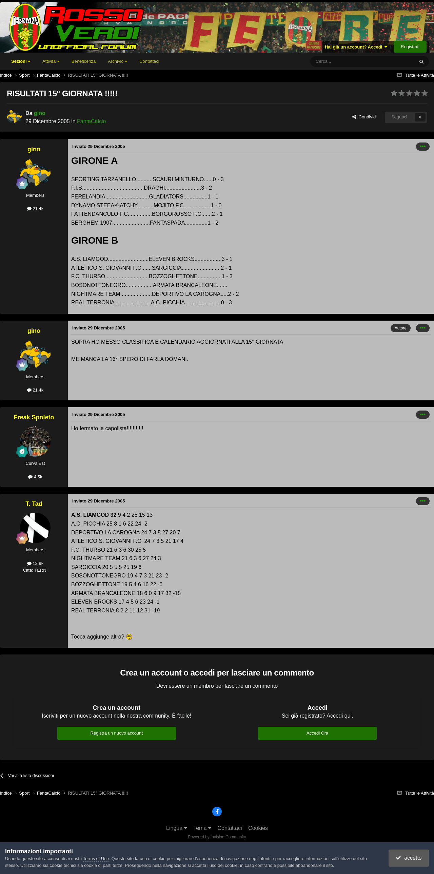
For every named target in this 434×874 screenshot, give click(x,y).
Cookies (258, 828)
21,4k (35, 208)
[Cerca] (343, 61)
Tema (202, 828)
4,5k (35, 476)
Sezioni (20, 64)
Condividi (364, 116)
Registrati (410, 46)
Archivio (117, 61)
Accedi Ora (317, 733)
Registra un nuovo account (117, 733)
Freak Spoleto (34, 417)
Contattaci (149, 61)
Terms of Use (96, 858)
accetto (408, 858)
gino (39, 113)
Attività (50, 61)
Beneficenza (84, 61)
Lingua (176, 828)
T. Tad (33, 503)
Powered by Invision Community (217, 837)
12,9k (35, 563)
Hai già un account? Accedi (356, 47)
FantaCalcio (91, 121)
